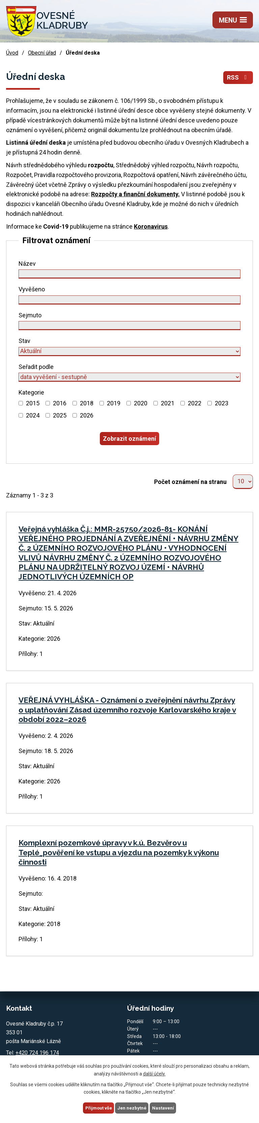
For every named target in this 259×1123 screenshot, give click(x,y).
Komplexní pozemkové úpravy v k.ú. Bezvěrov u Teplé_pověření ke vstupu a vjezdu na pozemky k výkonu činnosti (119, 853)
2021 (167, 403)
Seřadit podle (36, 367)
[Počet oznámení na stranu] (243, 482)
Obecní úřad (42, 53)
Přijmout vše (98, 1107)
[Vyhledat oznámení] (129, 438)
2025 (59, 415)
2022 (194, 403)
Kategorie (31, 392)
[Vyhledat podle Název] (129, 274)
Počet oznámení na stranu (190, 482)
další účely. (154, 1073)
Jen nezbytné (132, 1107)
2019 (113, 403)
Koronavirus (151, 226)
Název (27, 263)
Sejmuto (30, 315)
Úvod (12, 53)
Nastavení (164, 1107)
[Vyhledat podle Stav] (129, 351)
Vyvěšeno (32, 289)
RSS (238, 77)
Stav (24, 341)
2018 (86, 403)
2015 (32, 403)
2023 (221, 403)
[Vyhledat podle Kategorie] (21, 403)
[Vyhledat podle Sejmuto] (129, 325)
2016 (59, 403)
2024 (32, 415)
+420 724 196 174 (37, 1054)
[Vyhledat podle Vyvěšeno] (129, 300)
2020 (140, 403)
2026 (86, 415)
